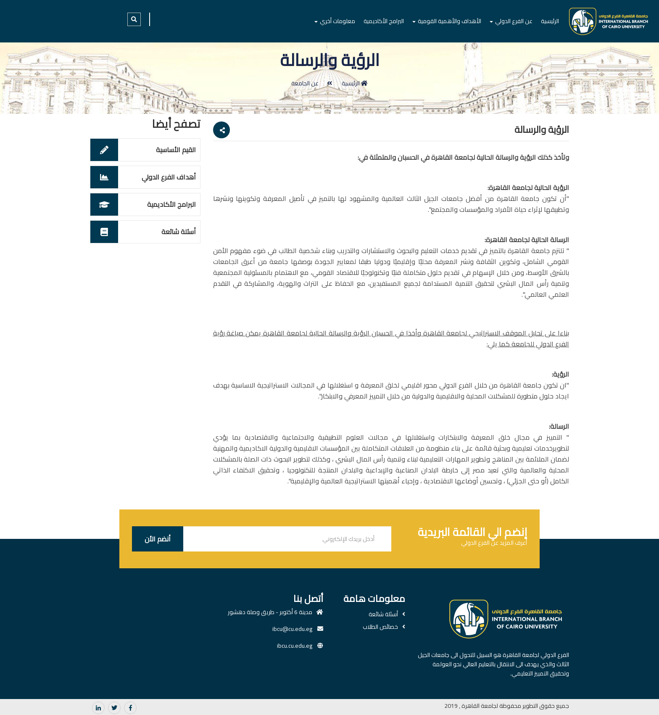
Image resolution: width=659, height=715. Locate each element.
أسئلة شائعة (178, 231)
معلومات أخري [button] (334, 21)
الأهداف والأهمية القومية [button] (446, 21)
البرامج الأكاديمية (384, 21)
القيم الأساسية (176, 149)
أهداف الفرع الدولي (169, 177)
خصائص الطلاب (380, 626)
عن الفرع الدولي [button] (511, 21)
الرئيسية (550, 21)
